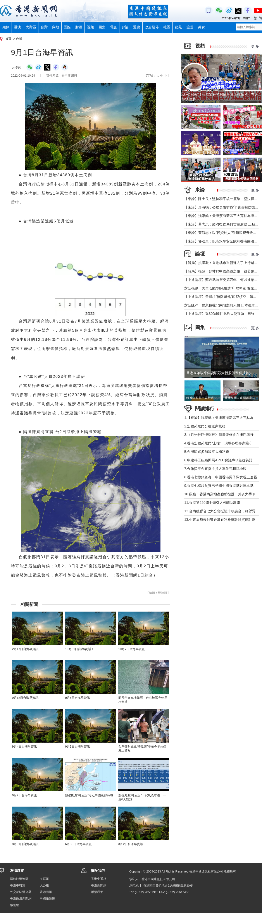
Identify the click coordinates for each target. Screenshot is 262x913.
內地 (55, 27)
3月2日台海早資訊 (130, 844)
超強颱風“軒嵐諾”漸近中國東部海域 (89, 795)
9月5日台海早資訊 (77, 697)
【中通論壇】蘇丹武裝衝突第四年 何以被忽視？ (222, 280)
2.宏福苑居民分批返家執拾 (205, 426)
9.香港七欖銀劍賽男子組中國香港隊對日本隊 (218, 486)
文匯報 (44, 879)
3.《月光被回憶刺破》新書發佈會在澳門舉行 (218, 435)
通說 (136, 27)
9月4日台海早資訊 (24, 746)
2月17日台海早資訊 (25, 649)
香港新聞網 (98, 885)
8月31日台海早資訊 (25, 844)
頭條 (5, 27)
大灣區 (31, 27)
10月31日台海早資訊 (79, 649)
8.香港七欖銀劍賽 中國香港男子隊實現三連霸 (220, 477)
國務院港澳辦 (19, 879)
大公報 (44, 885)
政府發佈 (152, 27)
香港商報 (46, 892)
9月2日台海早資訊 (24, 795)
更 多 (255, 46)
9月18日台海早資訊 (25, 697)
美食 (201, 27)
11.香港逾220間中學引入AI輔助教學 (212, 502)
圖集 (101, 27)
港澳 (17, 27)
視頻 (90, 27)
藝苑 (178, 27)
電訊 (113, 27)
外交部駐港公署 (20, 892)
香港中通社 (98, 879)
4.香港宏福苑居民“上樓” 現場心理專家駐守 (218, 443)
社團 (166, 27)
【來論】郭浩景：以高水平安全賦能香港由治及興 (222, 241)
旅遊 (189, 27)
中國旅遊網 (47, 898)
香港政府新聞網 (20, 898)
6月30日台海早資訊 (78, 844)
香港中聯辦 (17, 885)
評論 (125, 27)
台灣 (44, 27)
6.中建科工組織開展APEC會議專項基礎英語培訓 (222, 460)
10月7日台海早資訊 (131, 649)
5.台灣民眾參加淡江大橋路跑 (206, 452)
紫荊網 (14, 905)
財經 (78, 27)
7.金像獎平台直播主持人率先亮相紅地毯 (215, 469)
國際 (67, 27)
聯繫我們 (97, 892)
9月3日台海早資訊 (77, 746)
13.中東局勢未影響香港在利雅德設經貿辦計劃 (219, 519)
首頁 (8, 38)
